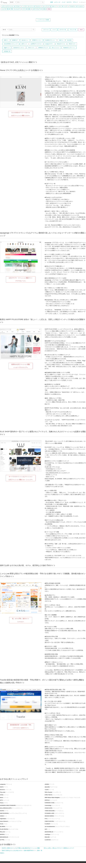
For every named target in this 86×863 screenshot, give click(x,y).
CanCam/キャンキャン (18, 47)
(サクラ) (4, 810)
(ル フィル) (5, 839)
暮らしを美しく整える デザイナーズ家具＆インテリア (59, 848)
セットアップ (46, 6)
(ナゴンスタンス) (7, 818)
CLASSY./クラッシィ (50, 40)
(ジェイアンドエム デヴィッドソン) (13, 813)
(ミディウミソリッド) (9, 837)
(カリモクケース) (54, 802)
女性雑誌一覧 (7, 51)
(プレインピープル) (9, 829)
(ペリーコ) (5, 831)
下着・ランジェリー (15, 9)
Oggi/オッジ (7, 47)
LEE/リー (6, 40)
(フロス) (3, 824)
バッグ (65, 6)
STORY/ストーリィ (36, 40)
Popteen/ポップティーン (69, 47)
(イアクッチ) (5, 789)
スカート (54, 6)
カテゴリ (69, 2)
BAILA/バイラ (72, 44)
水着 (29, 9)
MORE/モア (15, 40)
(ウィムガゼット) (53, 792)
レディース (57, 2)
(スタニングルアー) (54, 813)
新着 (51, 2)
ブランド (75, 2)
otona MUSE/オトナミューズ (10, 44)
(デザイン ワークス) (54, 816)
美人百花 (69, 40)
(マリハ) (4, 834)
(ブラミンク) (5, 826)
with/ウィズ (24, 44)
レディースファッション (8, 6)
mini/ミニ (61, 40)
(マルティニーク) (52, 834)
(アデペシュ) (6, 784)
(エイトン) (4, 795)
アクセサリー (72, 6)
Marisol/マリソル (61, 44)
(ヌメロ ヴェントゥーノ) (52, 818)
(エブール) (4, 797)
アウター (18, 6)
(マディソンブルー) (54, 831)
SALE (49, 9)
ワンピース (38, 6)
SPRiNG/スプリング (43, 47)
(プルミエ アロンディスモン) (57, 826)
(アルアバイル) (51, 787)
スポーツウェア (36, 9)
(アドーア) (49, 784)
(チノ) (3, 816)
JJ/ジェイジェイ (55, 47)
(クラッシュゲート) (53, 808)
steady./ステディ (49, 44)
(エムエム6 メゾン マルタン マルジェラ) (62, 797)
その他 (43, 9)
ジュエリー (80, 6)
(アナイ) (4, 787)
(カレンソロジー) (52, 805)
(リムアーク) (50, 837)
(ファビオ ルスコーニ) (55, 821)
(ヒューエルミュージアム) (10, 821)
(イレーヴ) (49, 789)
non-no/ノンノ (25, 40)
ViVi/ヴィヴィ (31, 47)
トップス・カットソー (27, 6)
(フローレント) (51, 824)
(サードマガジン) (54, 810)
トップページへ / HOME (43, 20)
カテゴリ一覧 (62, 29)
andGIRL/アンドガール (36, 44)
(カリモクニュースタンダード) (15, 805)
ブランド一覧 (73, 29)
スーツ (24, 9)
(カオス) (3, 802)
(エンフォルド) (51, 800)
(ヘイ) (47, 829)
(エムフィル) (4, 800)
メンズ (63, 2)
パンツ (59, 6)
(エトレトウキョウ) (53, 795)
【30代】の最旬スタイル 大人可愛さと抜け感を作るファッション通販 (20, 848)
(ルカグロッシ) (51, 839)
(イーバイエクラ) (7, 792)
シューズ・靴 (5, 9)
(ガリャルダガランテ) (11, 808)
